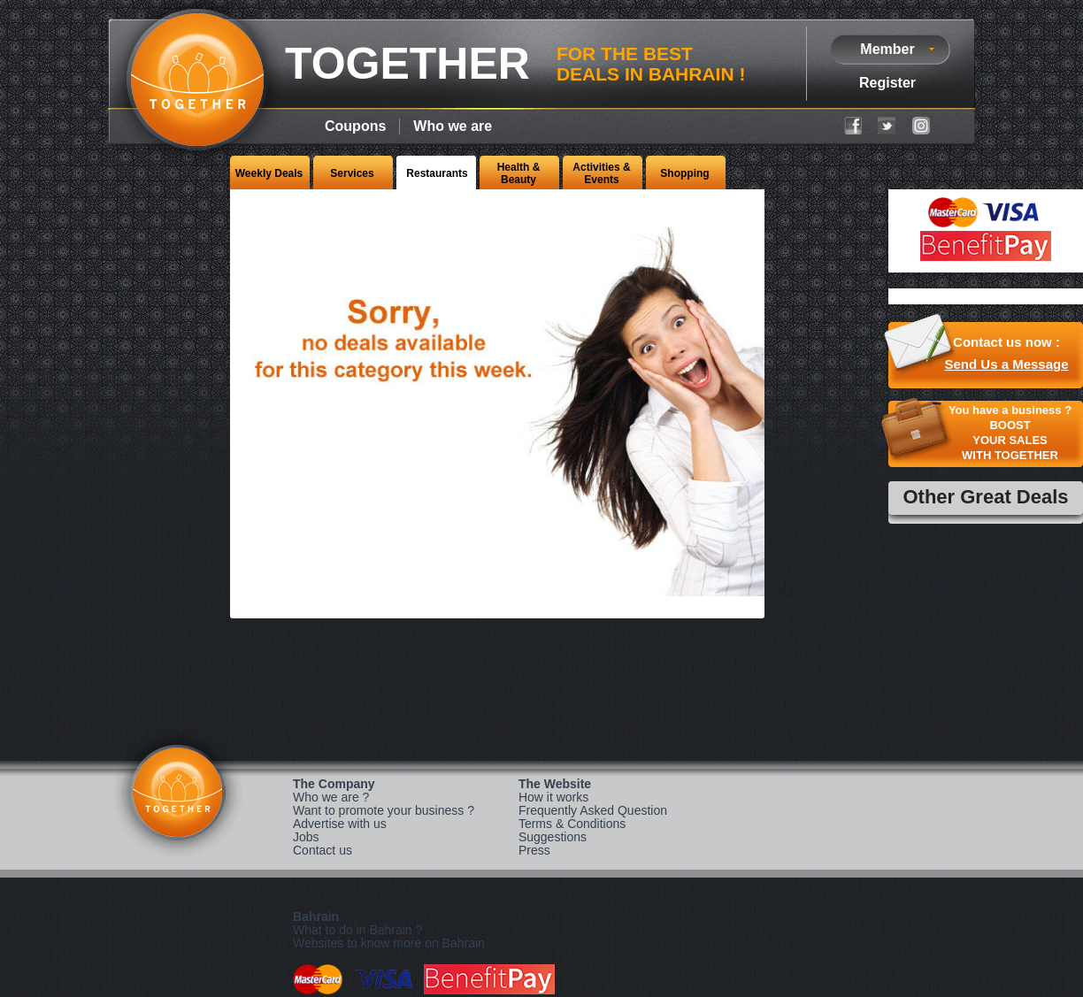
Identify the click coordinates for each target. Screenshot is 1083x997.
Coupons (355, 126)
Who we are (452, 126)
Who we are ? (331, 797)
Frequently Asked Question (592, 810)
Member (887, 49)
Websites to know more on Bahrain (389, 943)
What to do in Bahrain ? (357, 930)
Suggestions (552, 837)
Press (534, 850)
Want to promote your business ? (383, 810)
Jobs (306, 837)
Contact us (322, 850)
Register (887, 82)
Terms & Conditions (572, 824)
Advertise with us (340, 824)
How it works (553, 797)
